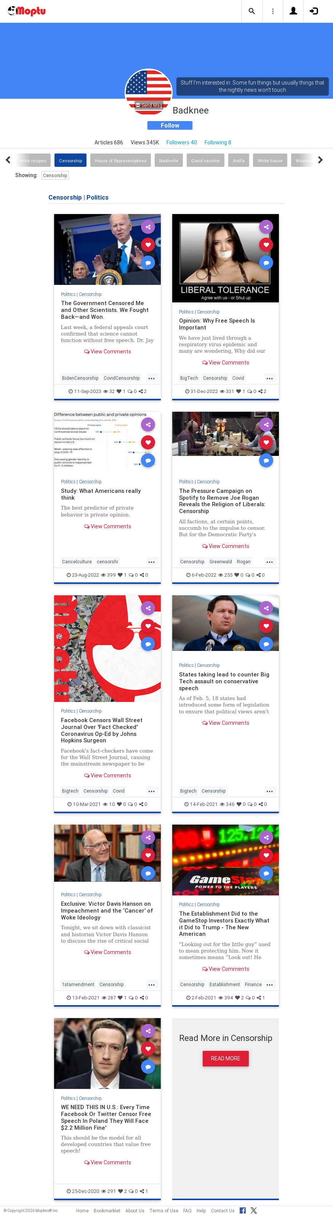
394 (225, 997)
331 (227, 391)
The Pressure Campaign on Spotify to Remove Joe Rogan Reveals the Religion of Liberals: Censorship (222, 501)
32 (109, 391)
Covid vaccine (205, 160)
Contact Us (223, 1210)
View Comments (107, 351)
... (151, 377)
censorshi (107, 561)
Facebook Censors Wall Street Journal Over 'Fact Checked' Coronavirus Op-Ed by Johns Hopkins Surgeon (101, 730)
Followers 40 (181, 142)
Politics (68, 294)
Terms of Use (163, 1210)
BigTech (189, 378)
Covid (238, 378)
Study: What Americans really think (101, 494)
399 (108, 575)
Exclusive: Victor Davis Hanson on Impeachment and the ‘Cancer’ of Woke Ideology (107, 910)
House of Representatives (120, 160)
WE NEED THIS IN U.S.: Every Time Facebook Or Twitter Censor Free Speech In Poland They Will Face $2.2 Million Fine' (106, 1117)
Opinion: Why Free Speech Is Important (217, 324)
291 (108, 1191)
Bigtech (70, 791)
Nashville (168, 160)
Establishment (225, 984)
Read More (225, 1058)
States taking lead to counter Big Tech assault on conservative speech (224, 681)
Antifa (239, 160)
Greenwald (221, 561)
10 (109, 804)
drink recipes (33, 160)
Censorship (70, 160)
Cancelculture (77, 561)
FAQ (187, 1210)
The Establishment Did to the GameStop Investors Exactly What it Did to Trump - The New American (224, 924)
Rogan (244, 561)
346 (227, 804)
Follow (170, 125)
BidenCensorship (80, 378)
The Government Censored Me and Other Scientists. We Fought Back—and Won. (105, 309)
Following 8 (218, 142)
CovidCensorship (122, 378)
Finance (253, 984)
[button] (252, 11)
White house (270, 160)
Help (201, 1210)
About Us (134, 1210)
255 (225, 575)
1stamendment (78, 984)
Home (82, 1210)
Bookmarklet (107, 1210)
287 (109, 997)
